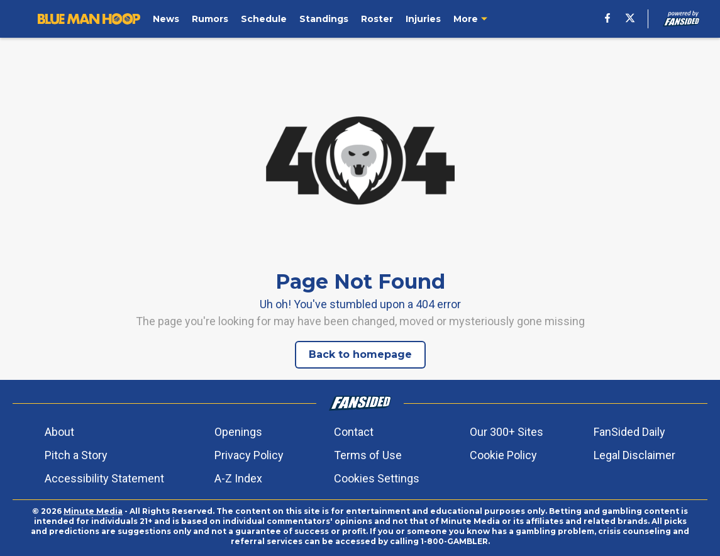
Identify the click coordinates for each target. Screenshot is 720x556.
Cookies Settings (376, 478)
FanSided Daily (629, 431)
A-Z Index (238, 478)
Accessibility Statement (104, 478)
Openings (238, 431)
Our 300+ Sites (506, 431)
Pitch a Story (76, 455)
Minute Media (93, 511)
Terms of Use (368, 455)
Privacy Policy (249, 455)
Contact (354, 431)
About (59, 431)
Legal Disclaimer (634, 455)
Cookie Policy (503, 455)
